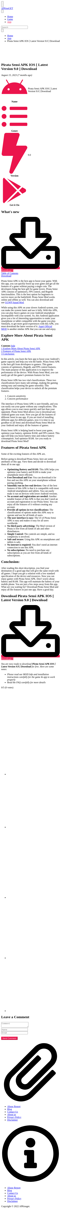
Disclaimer (12, 1121)
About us (11, 1115)
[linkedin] (33, 958)
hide (13, 346)
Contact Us (12, 1112)
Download (6, 276)
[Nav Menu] (2, 4)
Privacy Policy (14, 1118)
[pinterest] (33, 897)
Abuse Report (13, 1107)
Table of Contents (9, 273)
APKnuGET (7, 8)
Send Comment (9, 1039)
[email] (33, 1011)
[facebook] (33, 774)
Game (10, 19)
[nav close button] (2, 11)
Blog (9, 1110)
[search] (2, 30)
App (9, 22)
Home (10, 16)
